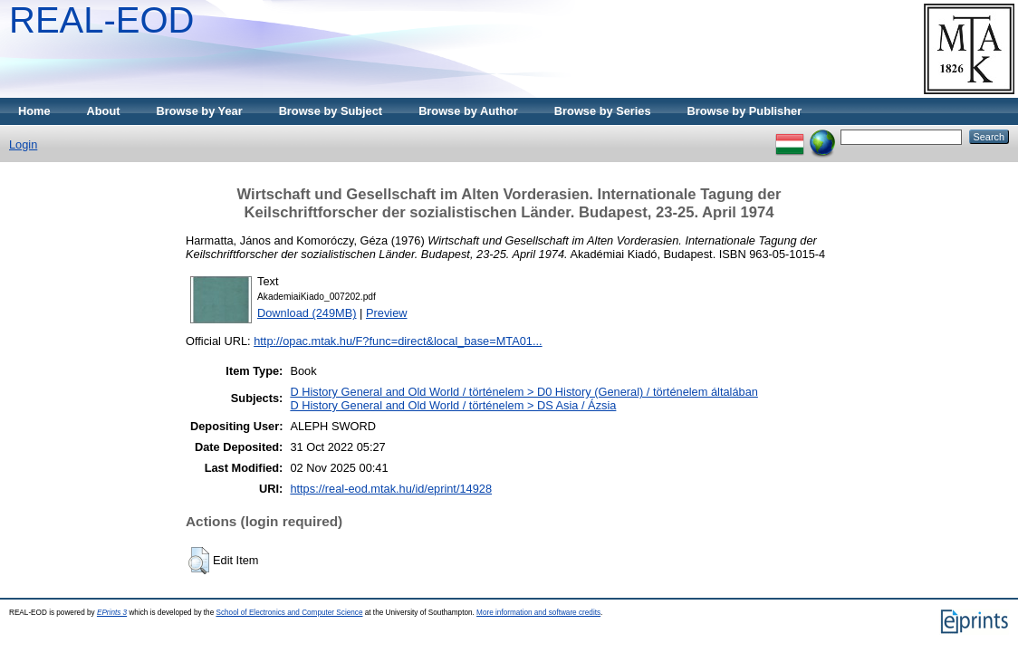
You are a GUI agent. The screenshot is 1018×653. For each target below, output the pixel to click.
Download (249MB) (307, 313)
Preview (387, 313)
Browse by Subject (331, 111)
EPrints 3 (112, 613)
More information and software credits (538, 613)
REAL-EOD (102, 20)
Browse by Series (602, 111)
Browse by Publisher (744, 111)
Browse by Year (200, 111)
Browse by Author (468, 111)
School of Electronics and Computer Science (289, 613)
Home (34, 111)
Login (23, 144)
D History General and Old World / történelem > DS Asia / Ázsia (453, 405)
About (103, 111)
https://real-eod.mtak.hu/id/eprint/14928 (391, 488)
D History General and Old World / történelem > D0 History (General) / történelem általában (523, 392)
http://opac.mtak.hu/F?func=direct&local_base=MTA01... (398, 341)
